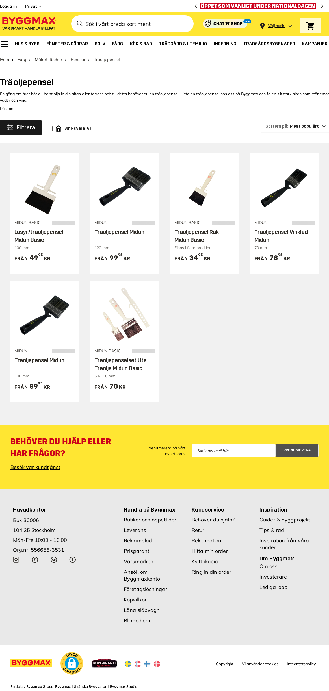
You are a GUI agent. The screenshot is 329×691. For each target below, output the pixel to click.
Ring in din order (211, 572)
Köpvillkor (135, 599)
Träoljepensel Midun (119, 232)
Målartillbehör (48, 59)
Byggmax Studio (123, 687)
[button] (71, 663)
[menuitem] (4, 44)
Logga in (8, 6)
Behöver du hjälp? (213, 519)
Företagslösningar (145, 589)
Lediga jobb (273, 587)
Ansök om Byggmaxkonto (142, 575)
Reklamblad (138, 540)
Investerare (273, 576)
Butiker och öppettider (150, 519)
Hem (4, 59)
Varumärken (138, 561)
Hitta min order (210, 551)
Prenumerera (297, 450)
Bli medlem (137, 620)
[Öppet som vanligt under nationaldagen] (259, 6)
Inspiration (273, 509)
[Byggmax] (29, 24)
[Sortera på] (295, 126)
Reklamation (206, 540)
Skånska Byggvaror (90, 687)
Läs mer (7, 108)
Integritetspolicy (301, 663)
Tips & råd (271, 530)
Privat (31, 6)
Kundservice (208, 509)
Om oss (268, 566)
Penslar (78, 59)
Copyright (224, 663)
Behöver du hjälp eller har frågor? (60, 447)
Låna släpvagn (142, 610)
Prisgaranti (137, 551)
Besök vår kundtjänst (35, 467)
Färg (22, 59)
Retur (198, 530)
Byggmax (63, 687)
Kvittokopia (205, 561)
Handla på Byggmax (150, 509)
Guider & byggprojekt (284, 519)
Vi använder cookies (260, 663)
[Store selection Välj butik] (276, 26)
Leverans (135, 530)
